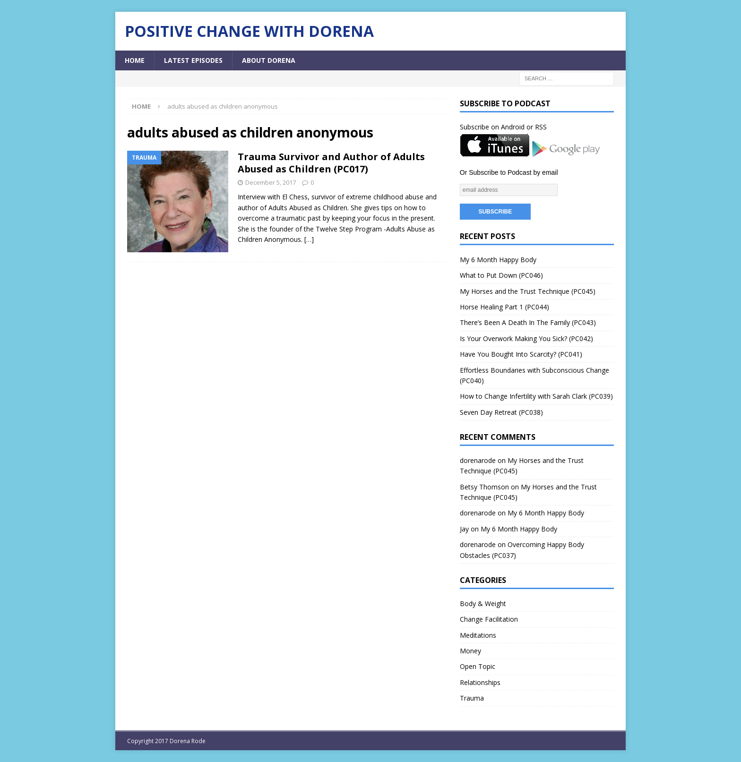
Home (135, 60)
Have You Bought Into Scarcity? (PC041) (521, 354)
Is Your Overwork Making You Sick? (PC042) (526, 338)
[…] (309, 239)
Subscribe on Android (492, 126)
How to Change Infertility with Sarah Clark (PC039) (536, 396)
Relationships (480, 682)
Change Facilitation (489, 619)
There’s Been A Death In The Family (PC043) (528, 322)
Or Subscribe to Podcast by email (509, 172)
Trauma (472, 698)
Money (470, 650)
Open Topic (477, 666)
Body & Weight (483, 603)
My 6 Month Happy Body (498, 259)
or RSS (536, 126)
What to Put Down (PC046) (501, 275)
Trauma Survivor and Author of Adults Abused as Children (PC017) (331, 162)
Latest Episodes (193, 60)
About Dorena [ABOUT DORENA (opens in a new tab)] (268, 60)
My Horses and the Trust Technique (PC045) (527, 291)
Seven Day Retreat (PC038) (501, 412)
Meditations (478, 635)
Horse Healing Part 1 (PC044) (504, 306)
